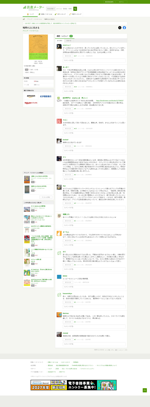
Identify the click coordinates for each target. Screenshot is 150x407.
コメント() (81, 56)
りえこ (65, 120)
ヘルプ (50, 368)
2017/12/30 (89, 128)
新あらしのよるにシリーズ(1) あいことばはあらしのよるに (41, 217)
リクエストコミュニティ (87, 368)
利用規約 (75, 362)
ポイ (64, 252)
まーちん (66, 232)
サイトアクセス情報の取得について (107, 365)
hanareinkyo (67, 293)
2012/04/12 (88, 240)
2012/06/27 (88, 220)
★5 (75, 203)
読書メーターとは (53, 362)
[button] (75, 9)
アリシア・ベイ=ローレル (34, 19)
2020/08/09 (88, 108)
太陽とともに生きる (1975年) (39, 176)
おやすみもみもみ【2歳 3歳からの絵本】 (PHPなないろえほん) (41, 280)
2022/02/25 (89, 56)
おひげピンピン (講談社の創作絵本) (41, 226)
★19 (75, 86)
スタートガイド (65, 362)
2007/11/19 (86, 282)
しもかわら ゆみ (35, 228)
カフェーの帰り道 (36, 259)
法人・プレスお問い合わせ (69, 368)
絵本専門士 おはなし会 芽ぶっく (76, 98)
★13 (75, 128)
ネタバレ (68, 40)
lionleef (65, 140)
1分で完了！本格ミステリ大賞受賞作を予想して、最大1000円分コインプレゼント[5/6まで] (50, 23)
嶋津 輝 (33, 261)
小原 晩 (33, 253)
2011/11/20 (88, 264)
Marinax (66, 313)
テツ (64, 157)
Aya (64, 186)
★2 (75, 174)
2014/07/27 (88, 203)
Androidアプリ (52, 372)
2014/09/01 (88, 174)
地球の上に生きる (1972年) (38, 186)
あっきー (66, 67)
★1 (75, 146)
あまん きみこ (34, 273)
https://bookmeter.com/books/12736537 (110, 100)
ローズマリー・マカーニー (38, 208)
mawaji (65, 333)
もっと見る (46, 197)
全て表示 (59, 40)
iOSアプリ (62, 372)
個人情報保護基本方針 (62, 365)
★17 (75, 56)
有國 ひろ (66, 214)
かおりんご (67, 45)
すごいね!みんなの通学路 (38, 206)
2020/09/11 (89, 86)
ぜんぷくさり (34, 283)
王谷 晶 (33, 243)
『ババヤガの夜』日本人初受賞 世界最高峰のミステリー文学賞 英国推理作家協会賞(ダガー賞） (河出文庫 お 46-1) (41, 238)
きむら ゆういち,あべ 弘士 (38, 219)
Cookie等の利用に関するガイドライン (82, 365)
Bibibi (65, 276)
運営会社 (50, 365)
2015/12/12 (88, 146)
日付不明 (87, 302)
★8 (75, 108)
